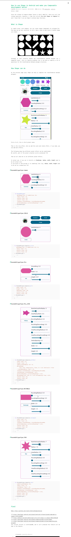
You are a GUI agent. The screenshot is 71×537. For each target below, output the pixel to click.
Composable (47, 9)
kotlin (12, 10)
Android (39, 9)
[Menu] (68, 3)
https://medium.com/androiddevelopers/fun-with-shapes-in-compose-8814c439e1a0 (35, 517)
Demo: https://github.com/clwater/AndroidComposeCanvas (26, 510)
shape (17, 10)
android (53, 9)
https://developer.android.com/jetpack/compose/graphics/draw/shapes (32, 519)
